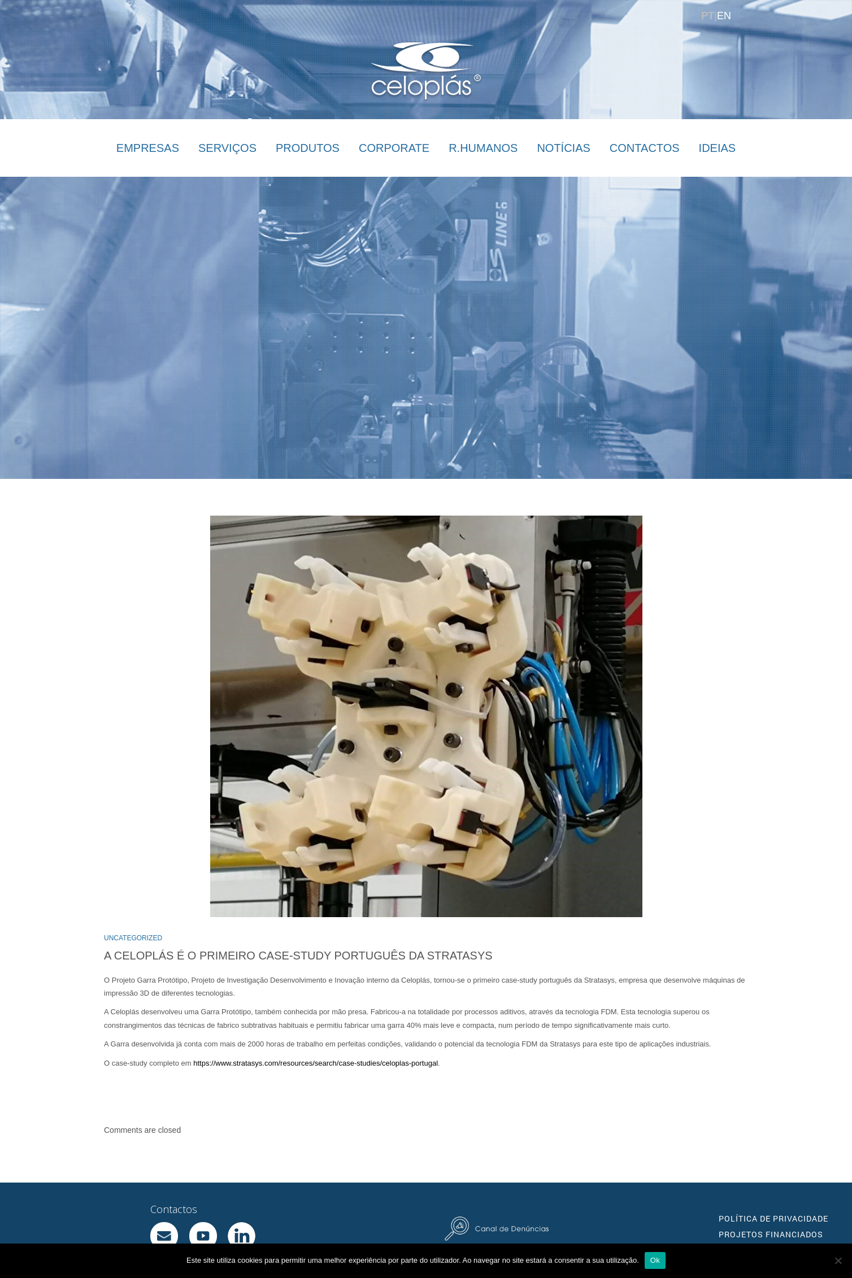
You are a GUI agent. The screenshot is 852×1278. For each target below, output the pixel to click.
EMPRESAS (147, 148)
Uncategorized (133, 938)
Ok (655, 1260)
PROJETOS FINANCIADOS (771, 1234)
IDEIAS (717, 148)
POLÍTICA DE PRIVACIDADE (773, 1218)
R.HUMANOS (483, 148)
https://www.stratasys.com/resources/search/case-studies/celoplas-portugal (315, 1063)
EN (724, 15)
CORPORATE (394, 148)
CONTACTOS (645, 148)
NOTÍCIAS (563, 148)
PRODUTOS (308, 148)
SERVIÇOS (227, 148)
